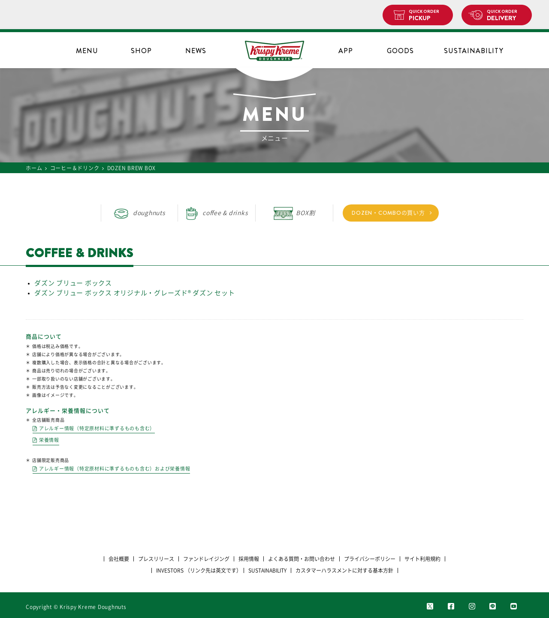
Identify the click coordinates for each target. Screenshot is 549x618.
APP (345, 51)
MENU (87, 51)
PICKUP (427, 15)
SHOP (141, 51)
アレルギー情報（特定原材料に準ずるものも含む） (97, 428)
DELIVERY (506, 15)
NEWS (195, 51)
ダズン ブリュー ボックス (73, 283)
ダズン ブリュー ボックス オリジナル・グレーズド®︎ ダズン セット (134, 293)
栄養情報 (49, 440)
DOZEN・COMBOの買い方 (388, 213)
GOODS (400, 51)
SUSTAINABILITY (474, 51)
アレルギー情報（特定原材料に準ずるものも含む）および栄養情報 (114, 468)
